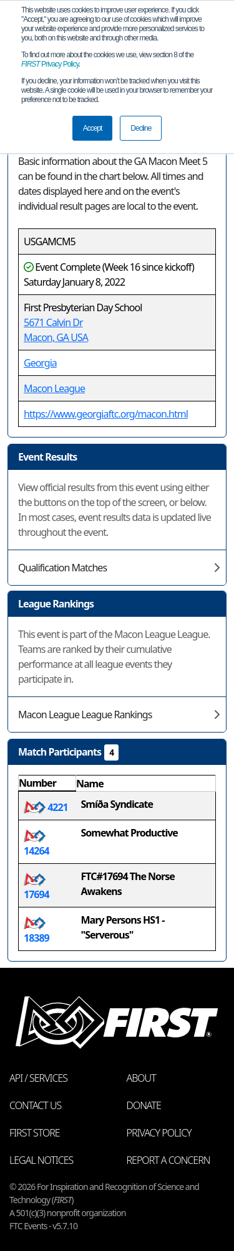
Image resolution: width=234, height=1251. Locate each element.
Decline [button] (140, 128)
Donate (144, 1105)
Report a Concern (168, 1160)
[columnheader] (47, 783)
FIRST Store (34, 1133)
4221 (46, 807)
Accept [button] (92, 128)
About (141, 1078)
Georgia (40, 363)
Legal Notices (41, 1160)
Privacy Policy (50, 64)
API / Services (38, 1078)
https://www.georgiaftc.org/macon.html (106, 414)
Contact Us (35, 1105)
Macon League (54, 388)
